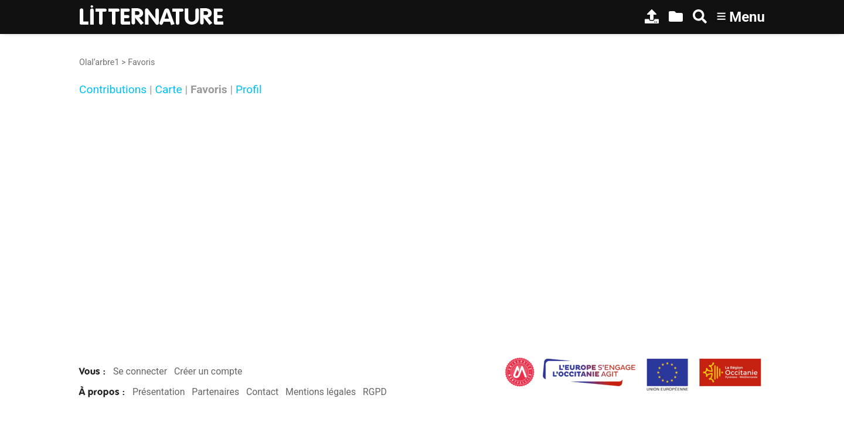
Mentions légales (320, 391)
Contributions (113, 89)
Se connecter (140, 371)
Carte (168, 89)
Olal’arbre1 (99, 62)
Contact (262, 391)
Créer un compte (208, 371)
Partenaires (215, 391)
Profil (249, 89)
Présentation (158, 391)
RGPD (375, 391)
